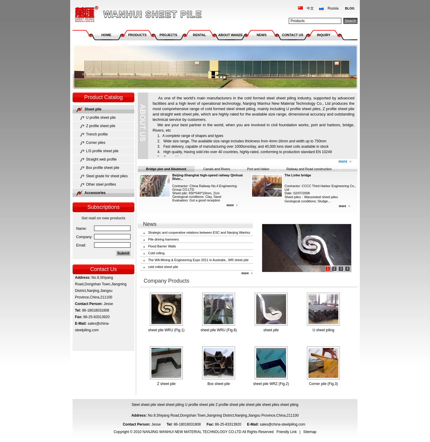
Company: (84, 237)
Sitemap (310, 432)
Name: (81, 229)
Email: (81, 245)
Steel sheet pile (144, 405)
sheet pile (253, 405)
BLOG (349, 8)
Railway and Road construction (309, 169)
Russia (333, 8)
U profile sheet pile (101, 117)
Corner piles (95, 143)
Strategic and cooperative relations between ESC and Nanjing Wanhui (199, 232)
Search (350, 21)
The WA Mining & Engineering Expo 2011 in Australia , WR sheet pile (198, 260)
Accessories (95, 193)
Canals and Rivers (216, 169)
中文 (310, 8)
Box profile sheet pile (102, 168)
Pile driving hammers (163, 239)
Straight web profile (101, 159)
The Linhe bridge (298, 175)
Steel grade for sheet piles (107, 176)
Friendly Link (287, 432)
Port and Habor (258, 169)
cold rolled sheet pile (163, 267)
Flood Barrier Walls (162, 246)
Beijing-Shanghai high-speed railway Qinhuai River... (207, 177)
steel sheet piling (170, 405)
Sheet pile (93, 109)
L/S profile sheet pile (102, 151)
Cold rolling (156, 253)
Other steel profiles (101, 184)
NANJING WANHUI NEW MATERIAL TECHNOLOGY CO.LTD (137, 14)
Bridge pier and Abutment (166, 169)
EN (318, 152)
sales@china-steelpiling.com (283, 424)
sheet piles (270, 405)
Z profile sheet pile (100, 126)
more (343, 161)
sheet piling (289, 405)
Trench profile (97, 134)
